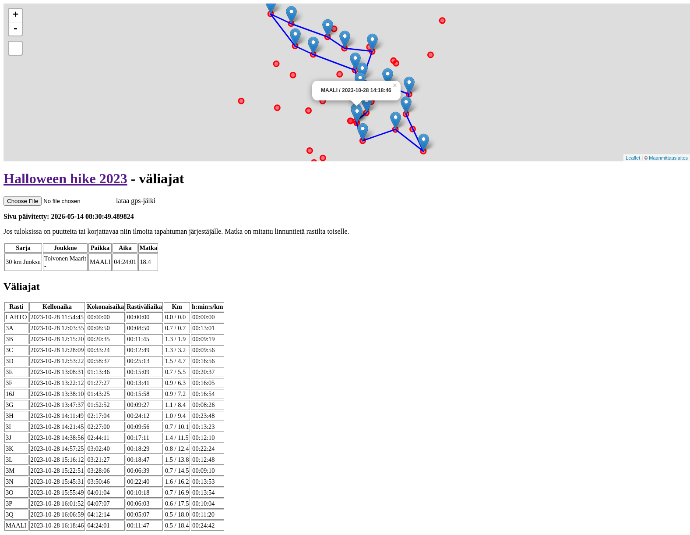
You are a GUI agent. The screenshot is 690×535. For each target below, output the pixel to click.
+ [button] (15, 15)
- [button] (15, 29)
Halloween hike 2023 (65, 178)
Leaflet (633, 157)
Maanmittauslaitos (668, 157)
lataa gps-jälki (79, 200)
